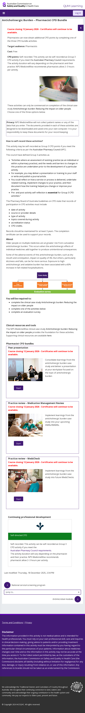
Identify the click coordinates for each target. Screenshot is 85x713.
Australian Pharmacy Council (47, 60)
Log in (78, 13)
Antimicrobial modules (67, 599)
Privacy (28, 622)
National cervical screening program (24, 585)
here (49, 335)
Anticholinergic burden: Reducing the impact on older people (42, 108)
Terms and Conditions (12, 622)
